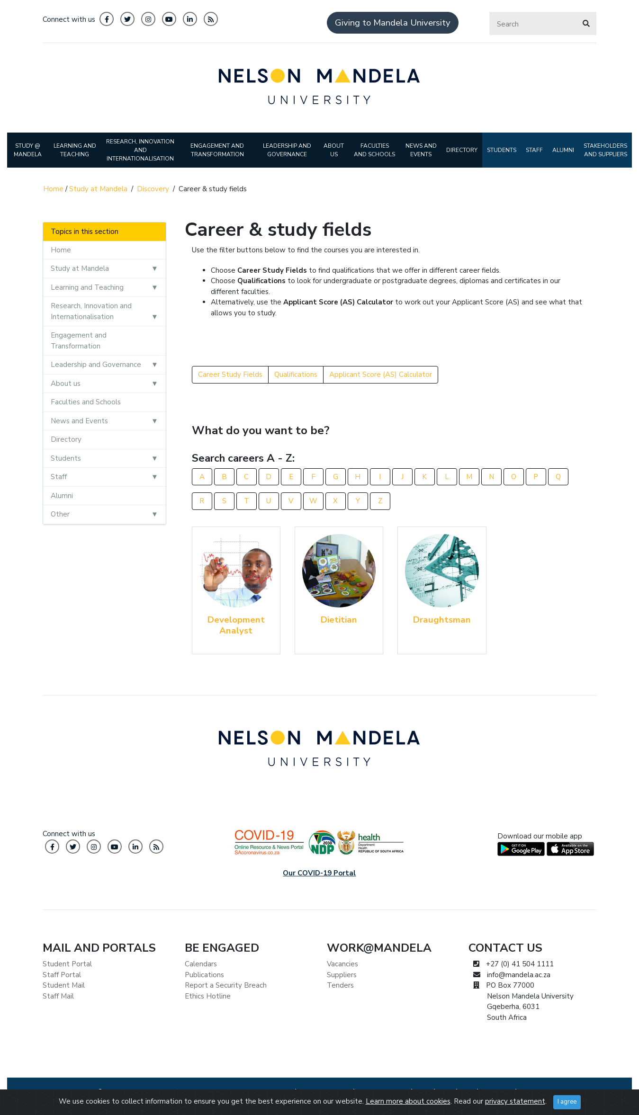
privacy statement (515, 1101)
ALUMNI (563, 150)
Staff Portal (62, 975)
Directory (66, 439)
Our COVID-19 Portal (319, 873)
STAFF (534, 150)
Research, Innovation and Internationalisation (91, 311)
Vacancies (342, 964)
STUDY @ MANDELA (28, 150)
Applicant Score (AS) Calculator (380, 374)
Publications (204, 975)
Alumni (62, 495)
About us (66, 383)
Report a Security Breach (226, 985)
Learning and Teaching (87, 287)
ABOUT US (334, 150)
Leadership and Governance (96, 364)
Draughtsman (442, 620)
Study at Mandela (98, 189)
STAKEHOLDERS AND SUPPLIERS (605, 150)
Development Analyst (236, 625)
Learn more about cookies (408, 1101)
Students (66, 458)
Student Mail (64, 985)
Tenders (340, 985)
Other (60, 514)
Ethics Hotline (208, 996)
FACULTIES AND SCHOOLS (374, 150)
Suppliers (342, 975)
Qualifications (295, 374)
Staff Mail (58, 996)
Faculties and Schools (86, 402)
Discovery (153, 189)
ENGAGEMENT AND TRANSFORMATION (217, 150)
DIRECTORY (461, 150)
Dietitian (339, 620)
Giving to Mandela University (392, 23)
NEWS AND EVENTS (421, 150)
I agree (567, 1101)
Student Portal (67, 964)
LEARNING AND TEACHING (75, 150)
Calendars (201, 964)
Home (53, 189)
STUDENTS (501, 150)
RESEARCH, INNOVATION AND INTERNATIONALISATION (140, 150)
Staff (59, 477)
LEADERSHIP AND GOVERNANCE (287, 150)
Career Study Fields (230, 374)
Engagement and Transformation (79, 340)
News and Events (79, 421)
